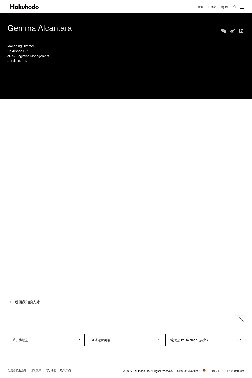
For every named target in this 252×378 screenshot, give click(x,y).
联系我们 (65, 370)
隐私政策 (36, 370)
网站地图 (50, 370)
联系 (200, 7)
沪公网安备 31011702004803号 (223, 371)
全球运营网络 (100, 340)
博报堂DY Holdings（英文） (190, 340)
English (224, 7)
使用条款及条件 (17, 370)
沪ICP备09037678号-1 (187, 371)
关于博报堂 (20, 340)
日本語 (212, 7)
